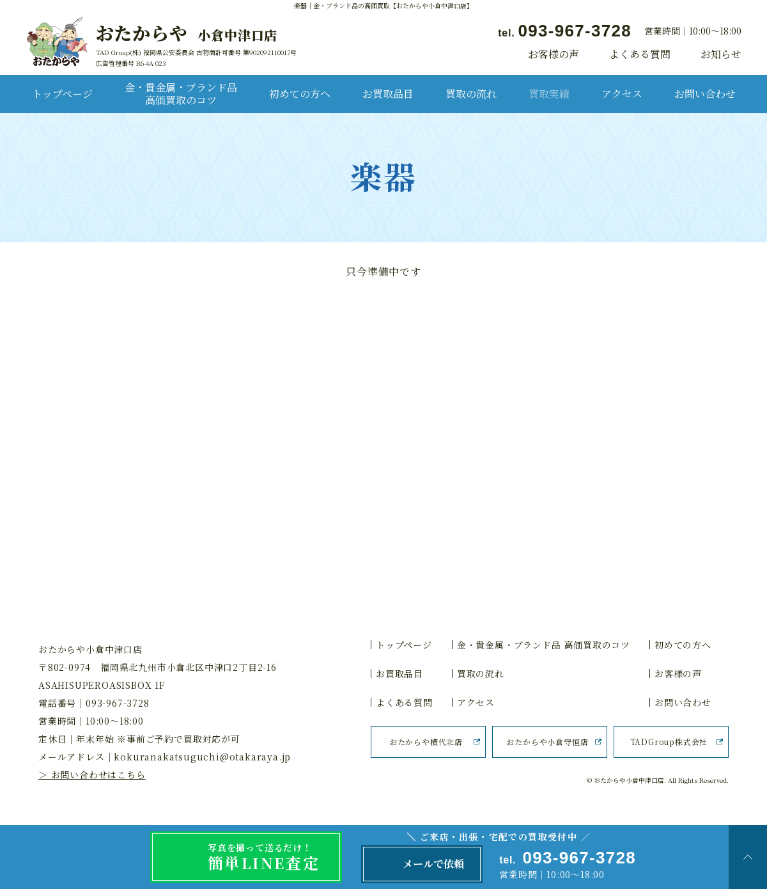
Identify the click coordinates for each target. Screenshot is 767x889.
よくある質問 (639, 54)
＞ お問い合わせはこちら (92, 774)
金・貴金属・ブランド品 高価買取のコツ (181, 93)
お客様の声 (553, 54)
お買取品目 (388, 93)
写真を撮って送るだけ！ (275, 857)
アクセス (621, 93)
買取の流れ (471, 93)
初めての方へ (299, 93)
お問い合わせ (705, 93)
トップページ (62, 93)
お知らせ (721, 54)
